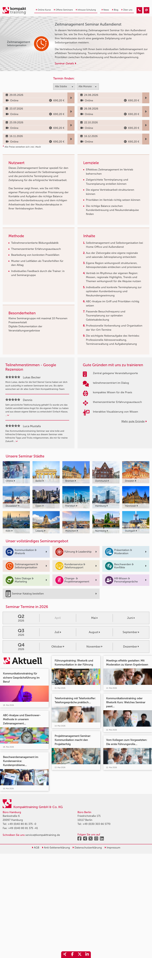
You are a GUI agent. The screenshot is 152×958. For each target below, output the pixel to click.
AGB (35, 847)
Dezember (131, 646)
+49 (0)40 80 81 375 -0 (22, 824)
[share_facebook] (72, 954)
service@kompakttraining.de (42, 835)
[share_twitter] (79, 954)
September (131, 632)
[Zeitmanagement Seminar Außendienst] (139, 10)
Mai (94, 618)
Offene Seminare (63, 9)
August (94, 632)
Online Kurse (43, 9)
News (105, 9)
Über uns (126, 9)
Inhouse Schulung (86, 9)
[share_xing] (65, 954)
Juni (131, 618)
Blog (115, 9)
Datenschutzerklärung (87, 847)
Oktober (57, 646)
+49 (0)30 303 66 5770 (96, 824)
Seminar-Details (65, 63)
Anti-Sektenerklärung (56, 847)
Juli (57, 632)
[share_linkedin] (87, 954)
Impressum (112, 847)
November (94, 646)
